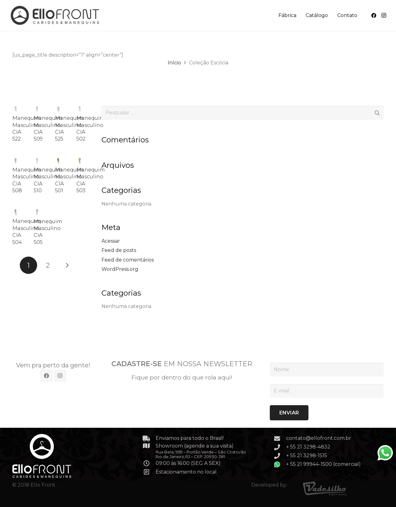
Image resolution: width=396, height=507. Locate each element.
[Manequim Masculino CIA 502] (79, 109)
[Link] (55, 15)
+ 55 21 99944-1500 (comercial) (323, 464)
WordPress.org (119, 269)
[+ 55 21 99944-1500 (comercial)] (280, 464)
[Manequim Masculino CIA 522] (15, 109)
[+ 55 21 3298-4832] (280, 447)
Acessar (110, 241)
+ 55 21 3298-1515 (306, 455)
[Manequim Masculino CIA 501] (58, 161)
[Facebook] (374, 15)
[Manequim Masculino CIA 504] (15, 212)
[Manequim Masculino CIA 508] (15, 161)
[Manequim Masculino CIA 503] (79, 161)
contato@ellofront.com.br (318, 438)
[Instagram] (384, 15)
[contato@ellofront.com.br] (280, 438)
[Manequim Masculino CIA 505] (37, 212)
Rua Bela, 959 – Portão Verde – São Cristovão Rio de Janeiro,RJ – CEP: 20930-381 (201, 454)
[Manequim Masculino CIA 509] (37, 109)
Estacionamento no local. (186, 472)
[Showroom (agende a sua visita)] (149, 445)
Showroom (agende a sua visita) (195, 446)
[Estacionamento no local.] (149, 472)
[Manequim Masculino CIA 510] (37, 161)
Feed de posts (118, 250)
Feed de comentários (127, 260)
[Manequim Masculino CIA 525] (58, 109)
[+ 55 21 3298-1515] (280, 456)
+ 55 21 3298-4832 (308, 447)
